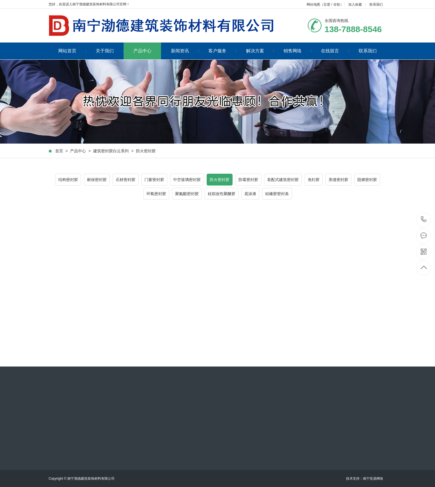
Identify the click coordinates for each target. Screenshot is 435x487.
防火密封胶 (146, 151)
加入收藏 (355, 4)
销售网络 (297, 50)
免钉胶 (314, 179)
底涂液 (250, 193)
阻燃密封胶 (367, 179)
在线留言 (335, 50)
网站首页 (72, 50)
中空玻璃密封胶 (187, 179)
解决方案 (260, 50)
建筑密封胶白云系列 (111, 151)
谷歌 (336, 4)
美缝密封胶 (338, 179)
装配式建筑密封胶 (283, 179)
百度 (327, 4)
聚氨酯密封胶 (187, 193)
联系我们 (376, 4)
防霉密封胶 (248, 179)
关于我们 (110, 50)
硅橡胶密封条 (277, 193)
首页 (59, 151)
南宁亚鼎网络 (373, 479)
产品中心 (142, 50)
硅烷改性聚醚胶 (221, 193)
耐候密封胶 (97, 179)
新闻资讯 (185, 50)
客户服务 (222, 50)
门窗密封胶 (154, 179)
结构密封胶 (68, 179)
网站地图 (313, 4)
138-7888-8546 (423, 219)
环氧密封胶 (156, 193)
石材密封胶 (125, 179)
